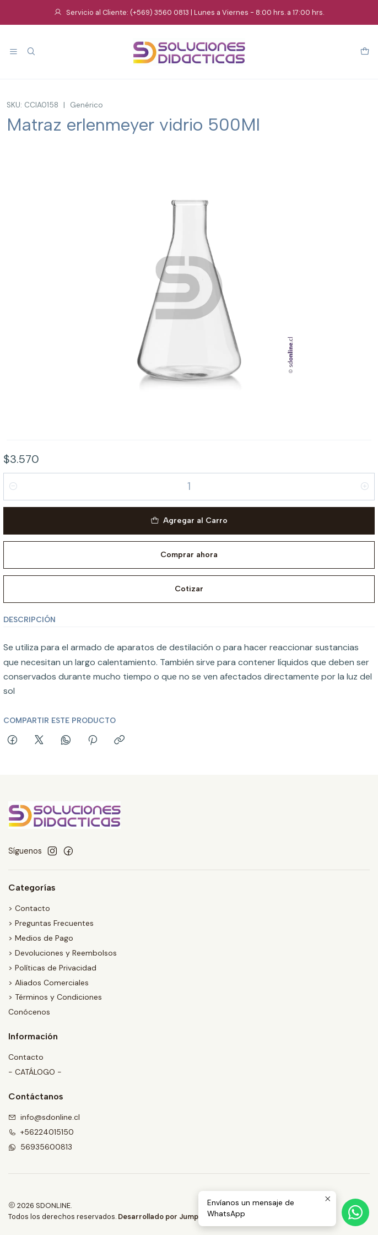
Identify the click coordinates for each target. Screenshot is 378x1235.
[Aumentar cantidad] (364, 486)
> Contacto (29, 908)
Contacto (26, 1057)
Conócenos (29, 1012)
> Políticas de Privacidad (52, 968)
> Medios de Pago (40, 938)
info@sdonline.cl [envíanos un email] (44, 1117)
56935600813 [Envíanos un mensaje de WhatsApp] (40, 1147)
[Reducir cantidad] (13, 486)
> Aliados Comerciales (48, 983)
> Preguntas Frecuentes (51, 923)
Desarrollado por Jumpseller (168, 1216)
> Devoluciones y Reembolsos (62, 953)
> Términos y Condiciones (55, 997)
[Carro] (364, 52)
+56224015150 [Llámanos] (41, 1132)
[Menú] (13, 52)
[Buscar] (30, 52)
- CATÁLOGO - (35, 1072)
